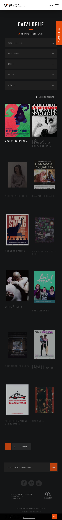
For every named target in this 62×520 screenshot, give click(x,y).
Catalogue (31, 24)
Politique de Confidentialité (31, 512)
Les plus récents (46, 97)
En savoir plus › (29, 518)
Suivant (24, 447)
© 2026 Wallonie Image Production (31, 508)
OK (54, 516)
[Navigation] (57, 5)
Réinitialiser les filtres (30, 34)
